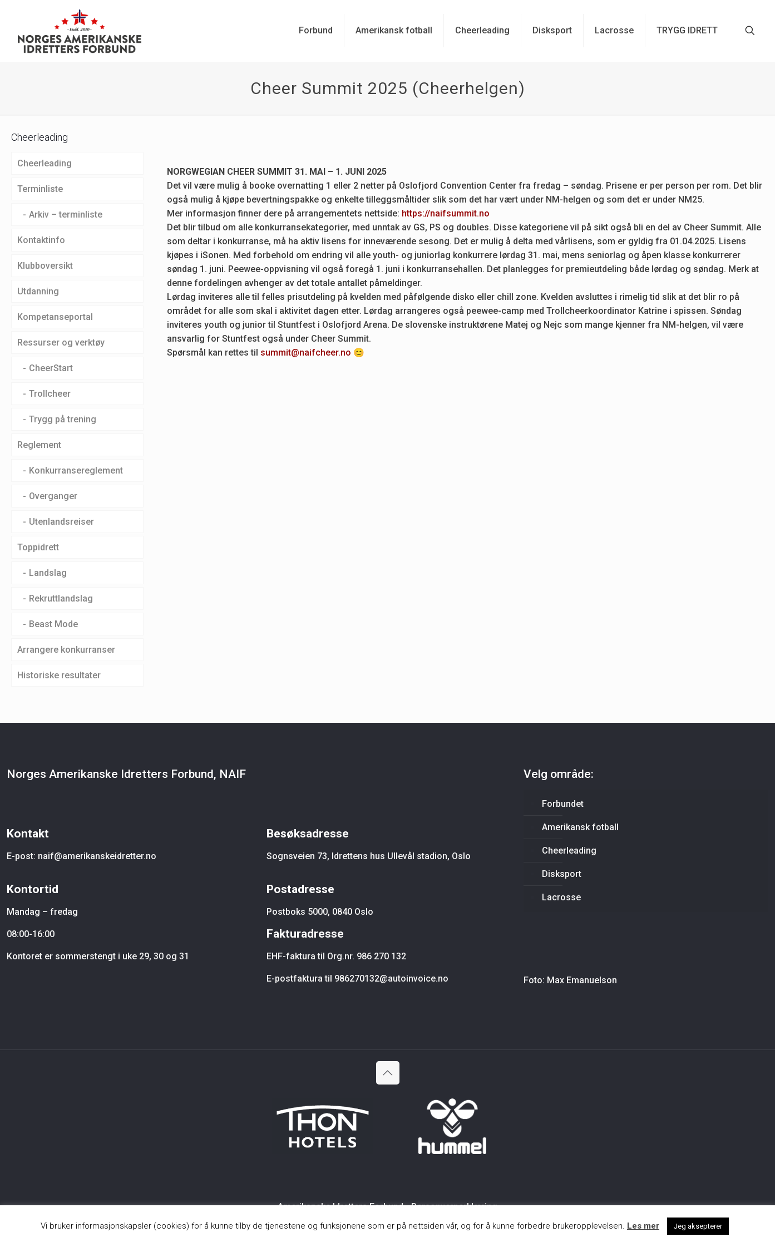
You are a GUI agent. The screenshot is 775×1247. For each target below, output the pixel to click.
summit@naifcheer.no (305, 352)
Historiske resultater (59, 675)
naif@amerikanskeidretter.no (97, 856)
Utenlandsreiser (61, 521)
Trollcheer (50, 393)
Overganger (53, 496)
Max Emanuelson (582, 980)
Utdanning (38, 291)
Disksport (561, 874)
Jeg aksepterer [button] (698, 1226)
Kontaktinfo (41, 240)
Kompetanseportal (55, 317)
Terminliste (40, 189)
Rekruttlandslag (61, 598)
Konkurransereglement (76, 470)
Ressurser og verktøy (61, 342)
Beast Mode (53, 624)
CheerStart (51, 368)
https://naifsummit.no (447, 213)
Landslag (48, 573)
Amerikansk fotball (580, 827)
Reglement (39, 445)
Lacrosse (561, 897)
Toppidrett (38, 547)
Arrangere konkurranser (66, 649)
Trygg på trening (62, 419)
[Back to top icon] (387, 1073)
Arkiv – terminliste (65, 214)
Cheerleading (44, 163)
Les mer (643, 1226)
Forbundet (563, 804)
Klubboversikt (45, 265)
